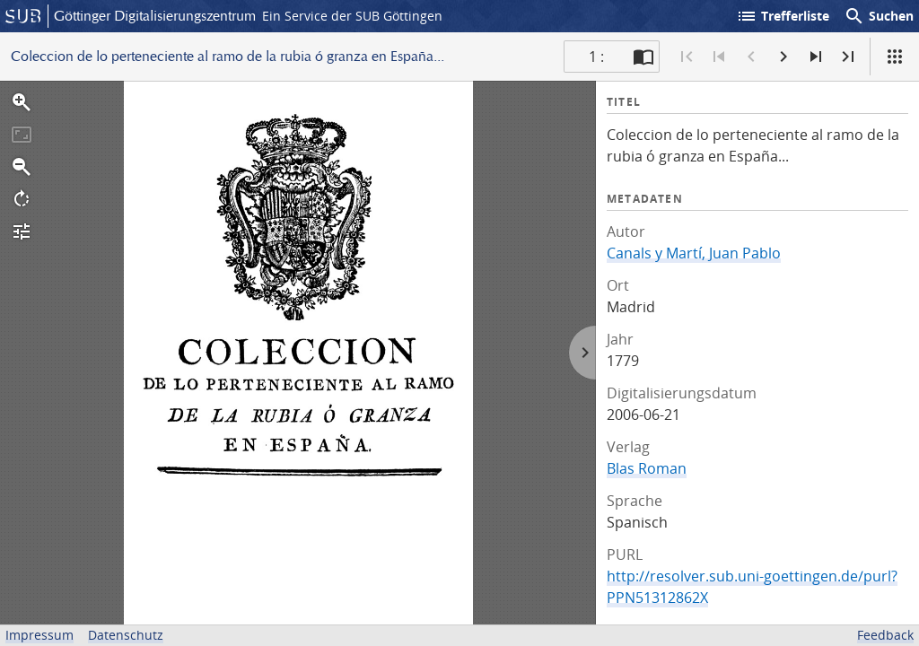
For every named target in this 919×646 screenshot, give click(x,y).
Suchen (879, 16)
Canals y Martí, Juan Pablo (694, 253)
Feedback (885, 634)
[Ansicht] (895, 56)
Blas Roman (647, 468)
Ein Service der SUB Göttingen (352, 15)
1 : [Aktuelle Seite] (596, 56)
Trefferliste (782, 16)
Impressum (39, 634)
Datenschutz (125, 634)
